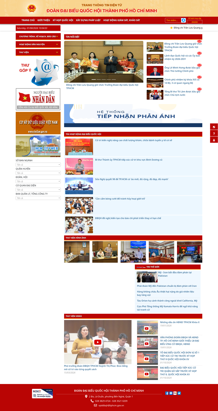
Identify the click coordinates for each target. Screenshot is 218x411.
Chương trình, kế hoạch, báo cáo (37, 36)
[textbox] (38, 165)
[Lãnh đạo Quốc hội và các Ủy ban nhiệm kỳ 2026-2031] (99, 79)
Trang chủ (28, 20)
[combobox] (38, 165)
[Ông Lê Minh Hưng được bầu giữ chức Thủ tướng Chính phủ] (104, 79)
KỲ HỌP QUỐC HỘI (63, 20)
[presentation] (66, 252)
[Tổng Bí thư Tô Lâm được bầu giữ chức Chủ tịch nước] (114, 79)
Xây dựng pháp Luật (88, 20)
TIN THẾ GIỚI (148, 266)
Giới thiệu (43, 20)
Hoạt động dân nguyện (32, 44)
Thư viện (24, 52)
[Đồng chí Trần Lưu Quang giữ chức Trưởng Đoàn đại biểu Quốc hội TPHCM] (94, 79)
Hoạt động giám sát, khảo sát (121, 20)
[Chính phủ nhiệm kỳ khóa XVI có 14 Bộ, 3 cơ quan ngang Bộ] (109, 79)
